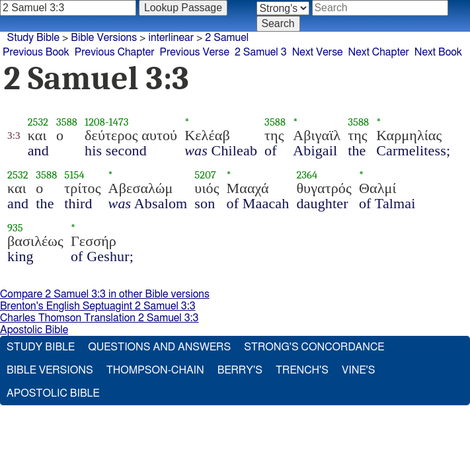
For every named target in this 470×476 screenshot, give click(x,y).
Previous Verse (194, 52)
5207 (205, 175)
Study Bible (33, 37)
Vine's (358, 370)
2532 (38, 122)
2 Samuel (227, 37)
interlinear (171, 37)
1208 (95, 122)
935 (15, 227)
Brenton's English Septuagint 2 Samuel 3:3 (98, 306)
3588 (66, 122)
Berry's (239, 370)
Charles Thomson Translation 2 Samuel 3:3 (99, 318)
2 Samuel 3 (261, 52)
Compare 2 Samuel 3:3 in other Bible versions (105, 294)
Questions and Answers (159, 347)
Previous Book (36, 52)
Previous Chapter (115, 52)
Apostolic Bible (34, 330)
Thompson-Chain (155, 370)
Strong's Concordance (314, 347)
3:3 (13, 135)
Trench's (302, 370)
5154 (74, 175)
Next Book (438, 52)
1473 (119, 122)
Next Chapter (378, 52)
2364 (306, 175)
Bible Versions (104, 37)
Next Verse (317, 52)
